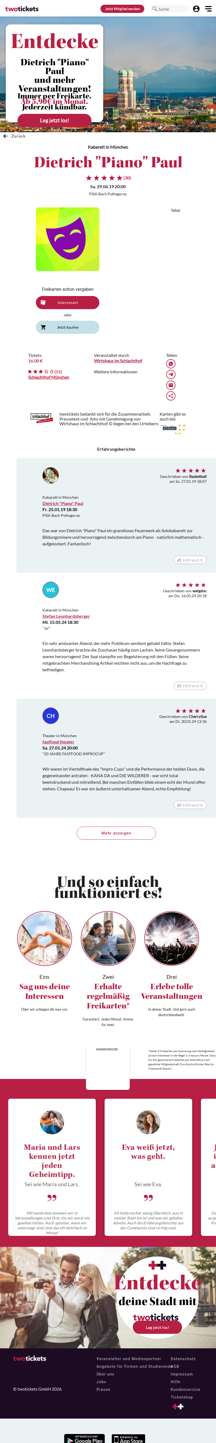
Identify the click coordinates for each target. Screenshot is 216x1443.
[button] (154, 8)
